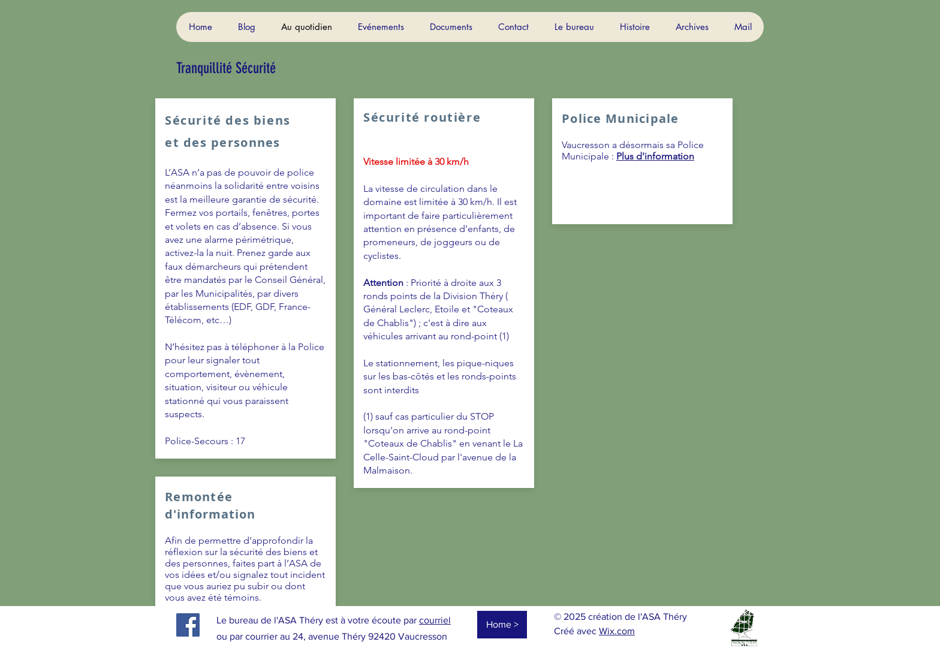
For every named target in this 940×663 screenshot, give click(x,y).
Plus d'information (655, 156)
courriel (435, 620)
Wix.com (617, 631)
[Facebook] (188, 625)
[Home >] (502, 624)
